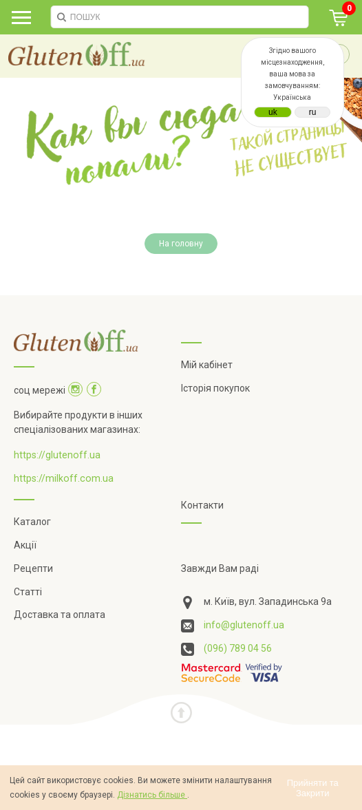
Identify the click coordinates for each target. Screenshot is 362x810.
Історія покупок (215, 388)
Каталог (32, 521)
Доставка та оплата (59, 614)
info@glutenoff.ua (244, 624)
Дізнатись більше (152, 795)
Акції (25, 545)
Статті (28, 591)
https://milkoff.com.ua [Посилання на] (64, 478)
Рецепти (33, 568)
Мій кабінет (207, 364)
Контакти (202, 505)
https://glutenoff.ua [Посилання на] (57, 454)
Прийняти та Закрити (313, 788)
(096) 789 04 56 (238, 648)
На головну (181, 243)
